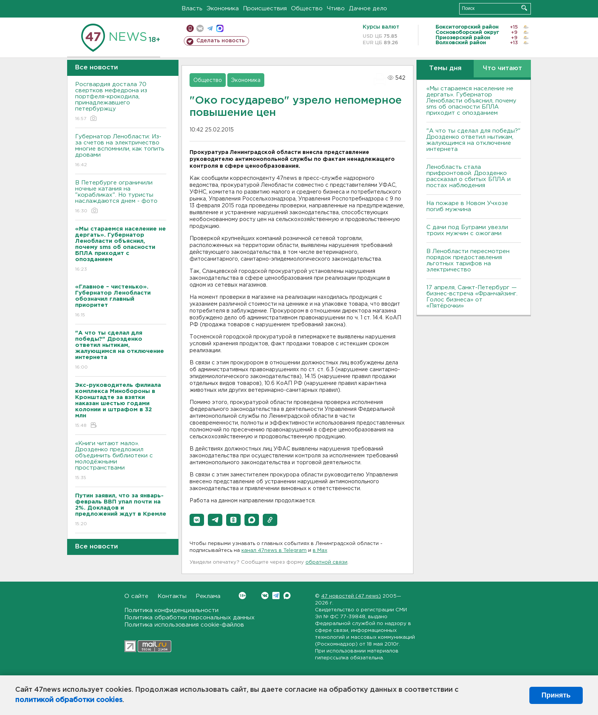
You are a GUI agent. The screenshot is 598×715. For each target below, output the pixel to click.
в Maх (320, 550)
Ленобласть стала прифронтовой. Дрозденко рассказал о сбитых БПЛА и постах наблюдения (468, 176)
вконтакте (200, 28)
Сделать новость (220, 40)
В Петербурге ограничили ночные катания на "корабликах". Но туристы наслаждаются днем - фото (120, 197)
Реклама (208, 596)
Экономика (223, 8)
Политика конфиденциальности (171, 610)
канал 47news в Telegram (274, 550)
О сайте (136, 596)
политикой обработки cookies (68, 700)
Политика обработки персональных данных (189, 617)
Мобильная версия (190, 28)
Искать (524, 8)
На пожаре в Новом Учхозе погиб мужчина (467, 206)
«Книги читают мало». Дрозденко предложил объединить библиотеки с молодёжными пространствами (120, 461)
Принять (556, 695)
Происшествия (265, 8)
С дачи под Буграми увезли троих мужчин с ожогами (467, 230)
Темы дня (445, 68)
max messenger (219, 28)
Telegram (276, 595)
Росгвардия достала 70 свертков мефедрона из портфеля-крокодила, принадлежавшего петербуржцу (120, 102)
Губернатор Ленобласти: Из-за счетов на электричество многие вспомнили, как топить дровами (120, 151)
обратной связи (326, 562)
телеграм (210, 28)
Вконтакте (242, 595)
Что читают (502, 68)
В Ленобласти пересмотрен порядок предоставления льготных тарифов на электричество (468, 260)
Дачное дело (368, 8)
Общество (307, 8)
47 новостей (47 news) (351, 596)
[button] (197, 520)
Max (287, 595)
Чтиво (336, 8)
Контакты (172, 596)
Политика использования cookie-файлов (184, 624)
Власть (192, 8)
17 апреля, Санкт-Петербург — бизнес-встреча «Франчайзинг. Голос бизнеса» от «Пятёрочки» (472, 296)
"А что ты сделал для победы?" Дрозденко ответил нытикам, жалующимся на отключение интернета (473, 140)
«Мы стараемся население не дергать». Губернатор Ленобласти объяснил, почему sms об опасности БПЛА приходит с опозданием (471, 100)
